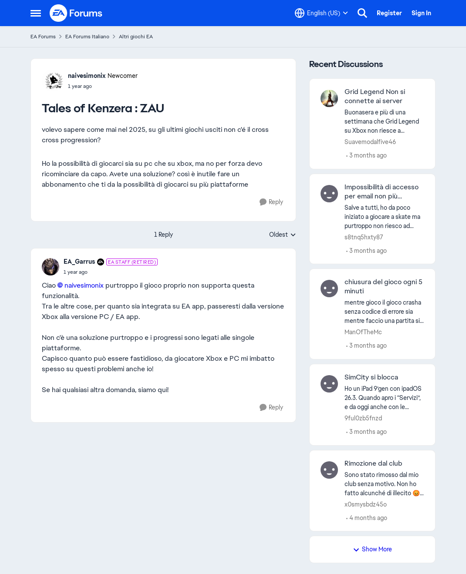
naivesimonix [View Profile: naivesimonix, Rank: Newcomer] (86, 76)
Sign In (421, 13)
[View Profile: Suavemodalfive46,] (329, 98)
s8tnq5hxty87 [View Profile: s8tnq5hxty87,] (363, 237)
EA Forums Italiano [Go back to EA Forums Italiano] (87, 36)
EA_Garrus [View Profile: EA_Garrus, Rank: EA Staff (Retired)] (79, 261)
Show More (372, 549)
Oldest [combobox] (282, 235)
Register (389, 13)
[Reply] (271, 202)
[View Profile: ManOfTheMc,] (329, 288)
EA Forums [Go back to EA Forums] (43, 36)
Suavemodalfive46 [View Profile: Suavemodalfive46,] (370, 142)
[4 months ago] (366, 517)
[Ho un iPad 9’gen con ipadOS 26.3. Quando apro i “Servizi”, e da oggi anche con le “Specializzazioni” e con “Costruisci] (384, 398)
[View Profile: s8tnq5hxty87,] (329, 193)
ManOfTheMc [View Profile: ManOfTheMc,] (363, 332)
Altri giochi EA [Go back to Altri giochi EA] (136, 36)
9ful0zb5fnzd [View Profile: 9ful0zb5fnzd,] (363, 418)
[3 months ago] (366, 155)
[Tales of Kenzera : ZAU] (111, 272)
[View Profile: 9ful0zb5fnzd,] (329, 384)
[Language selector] (321, 13)
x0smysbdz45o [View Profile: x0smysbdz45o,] (365, 504)
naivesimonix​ (84, 285)
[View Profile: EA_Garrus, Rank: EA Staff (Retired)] (50, 266)
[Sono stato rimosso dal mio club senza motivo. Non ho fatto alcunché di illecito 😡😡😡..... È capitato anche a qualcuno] (384, 483)
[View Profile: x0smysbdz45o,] (329, 470)
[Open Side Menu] (35, 13)
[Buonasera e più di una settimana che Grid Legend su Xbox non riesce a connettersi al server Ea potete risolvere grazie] (384, 121)
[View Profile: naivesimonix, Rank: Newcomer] (53, 80)
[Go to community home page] (76, 13)
